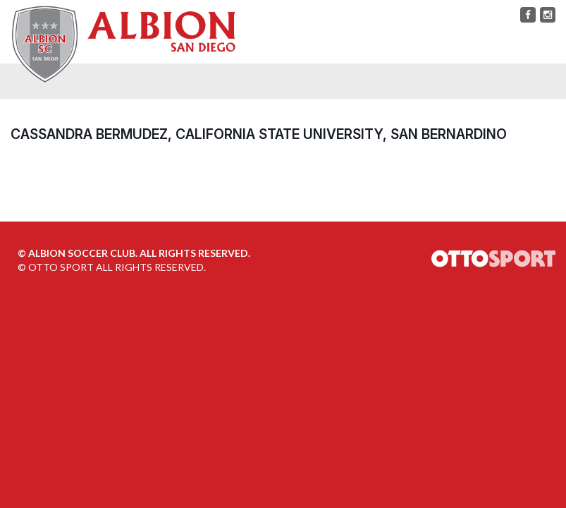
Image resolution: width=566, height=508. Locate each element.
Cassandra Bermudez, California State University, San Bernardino (259, 134)
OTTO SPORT (61, 267)
